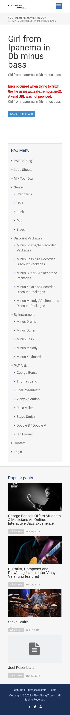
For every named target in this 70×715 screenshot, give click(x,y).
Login (18, 452)
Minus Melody (27, 348)
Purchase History (36, 689)
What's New (16, 531)
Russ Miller (25, 408)
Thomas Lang (27, 381)
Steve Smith (26, 417)
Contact (20, 443)
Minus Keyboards (29, 357)
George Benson (28, 372)
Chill (20, 203)
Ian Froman (25, 434)
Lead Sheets (23, 170)
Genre (18, 187)
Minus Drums (26, 321)
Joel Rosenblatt (28, 390)
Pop (19, 221)
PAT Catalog (23, 161)
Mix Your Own (24, 178)
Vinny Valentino (28, 399)
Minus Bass (25, 339)
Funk (20, 212)
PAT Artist (21, 366)
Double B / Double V (31, 425)
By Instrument (24, 315)
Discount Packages (28, 238)
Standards (24, 194)
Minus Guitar (26, 330)
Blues (21, 229)
